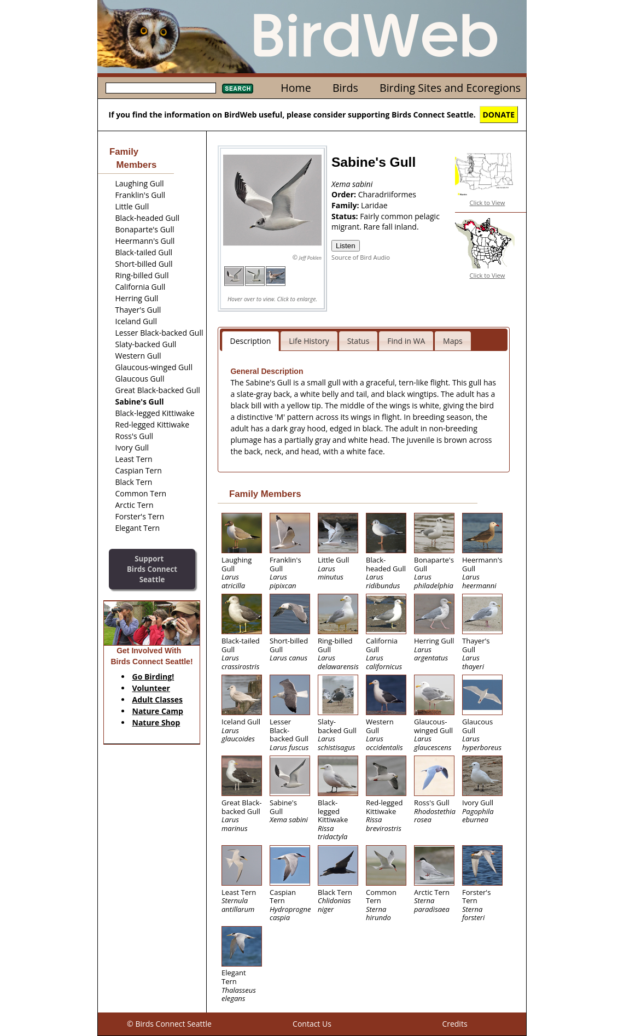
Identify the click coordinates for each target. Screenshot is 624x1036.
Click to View (487, 202)
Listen (345, 246)
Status (358, 341)
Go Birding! (153, 676)
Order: (344, 194)
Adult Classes (157, 699)
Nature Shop (156, 722)
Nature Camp (157, 711)
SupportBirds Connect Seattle (152, 569)
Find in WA (406, 341)
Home (296, 87)
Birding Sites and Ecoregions (450, 87)
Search (237, 88)
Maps (453, 341)
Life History (309, 341)
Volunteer (151, 688)
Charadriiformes (387, 194)
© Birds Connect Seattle (169, 1024)
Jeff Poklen (310, 257)
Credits (454, 1024)
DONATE (499, 114)
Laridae (374, 205)
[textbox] (161, 88)
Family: (346, 205)
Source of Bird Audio (360, 257)
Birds (345, 87)
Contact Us (312, 1024)
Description (250, 341)
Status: (345, 216)
